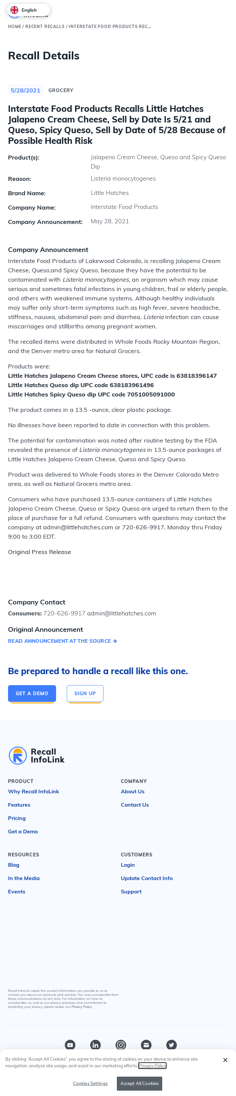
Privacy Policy (81, 1007)
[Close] (225, 1060)
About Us (133, 791)
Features (19, 804)
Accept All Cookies (140, 1083)
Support (131, 891)
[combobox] (28, 9)
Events (16, 891)
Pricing (17, 818)
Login (128, 864)
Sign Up (85, 694)
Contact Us (135, 804)
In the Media (24, 878)
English (23, 10)
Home (14, 26)
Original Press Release (39, 552)
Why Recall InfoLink (33, 791)
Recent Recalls (45, 26)
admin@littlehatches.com (120, 613)
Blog (13, 864)
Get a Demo (32, 694)
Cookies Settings (90, 1083)
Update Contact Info (147, 878)
